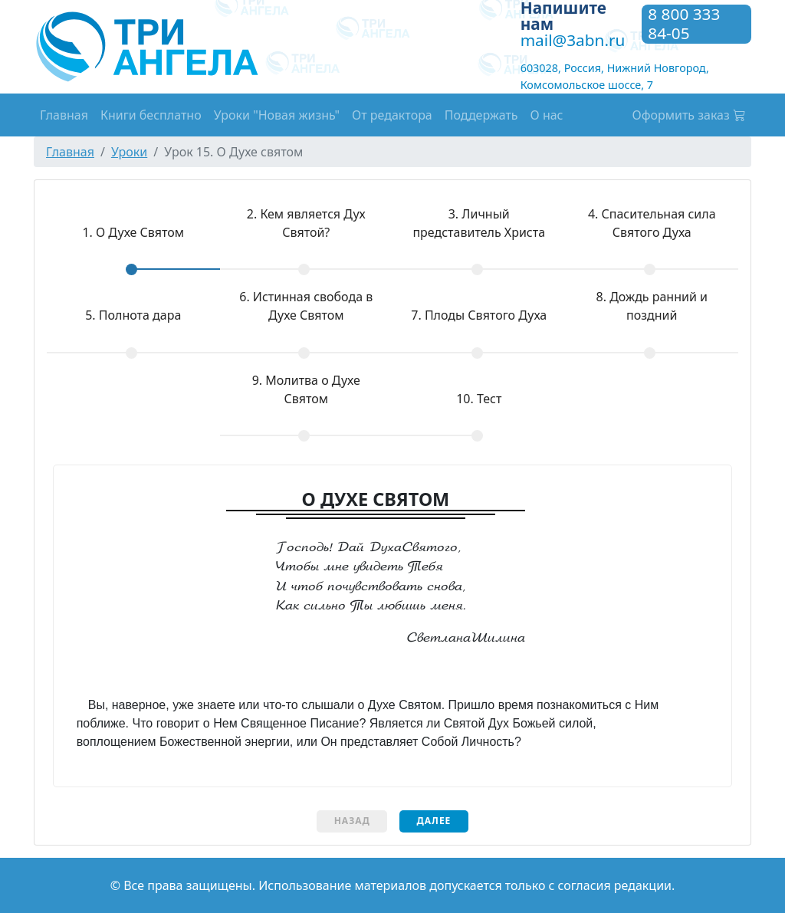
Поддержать (481, 115)
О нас (546, 115)
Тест (478, 398)
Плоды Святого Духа (479, 315)
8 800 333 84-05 (684, 24)
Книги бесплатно (151, 115)
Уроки (129, 151)
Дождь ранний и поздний (652, 305)
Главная (64, 115)
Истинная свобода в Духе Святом (306, 305)
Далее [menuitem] (433, 820)
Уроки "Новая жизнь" (277, 115)
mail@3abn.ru (573, 40)
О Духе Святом (115, 232)
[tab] (133, 243)
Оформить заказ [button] (689, 115)
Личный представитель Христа (478, 223)
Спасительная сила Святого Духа (652, 223)
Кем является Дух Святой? (306, 223)
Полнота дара (133, 315)
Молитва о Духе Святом (306, 389)
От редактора (392, 115)
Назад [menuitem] (352, 820)
